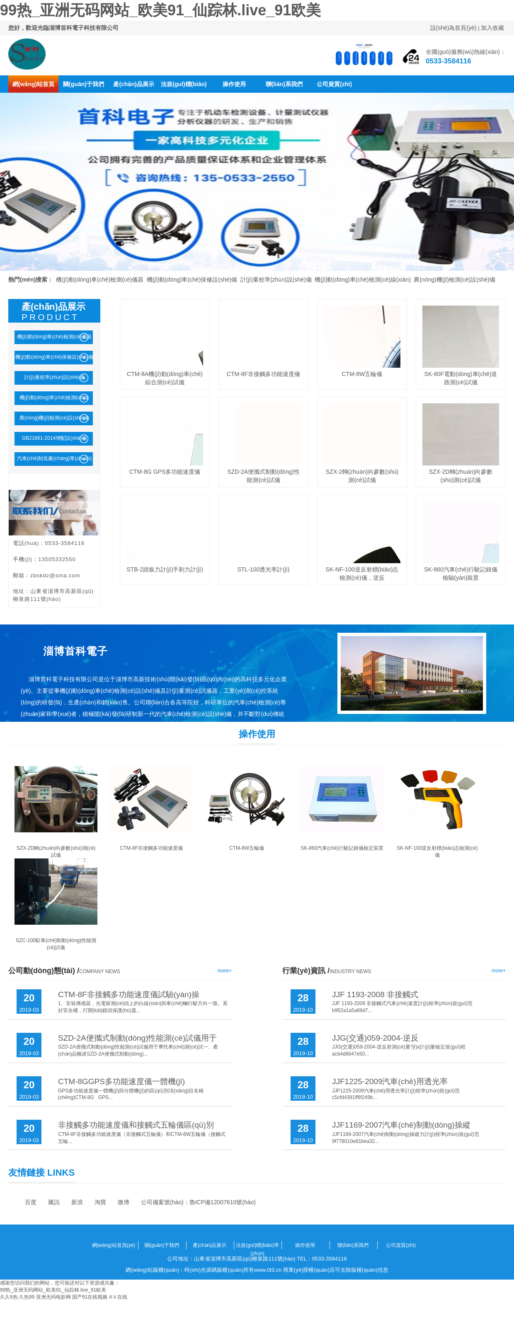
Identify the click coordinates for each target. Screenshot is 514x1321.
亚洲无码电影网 (53, 1297)
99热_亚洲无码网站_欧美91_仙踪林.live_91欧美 (160, 10)
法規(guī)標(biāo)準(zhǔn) (183, 87)
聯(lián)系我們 (284, 84)
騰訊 (54, 1202)
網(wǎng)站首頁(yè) (33, 87)
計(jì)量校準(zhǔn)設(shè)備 (276, 279)
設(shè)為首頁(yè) (453, 27)
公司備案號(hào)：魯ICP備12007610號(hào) (198, 1202)
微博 (123, 1202)
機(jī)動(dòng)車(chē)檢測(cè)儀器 (99, 279)
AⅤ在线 (118, 1297)
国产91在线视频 (89, 1297)
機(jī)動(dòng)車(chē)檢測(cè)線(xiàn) (363, 279)
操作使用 (234, 84)
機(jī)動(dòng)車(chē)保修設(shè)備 (192, 279)
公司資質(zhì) (334, 84)
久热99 (26, 1297)
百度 (30, 1202)
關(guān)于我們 (83, 84)
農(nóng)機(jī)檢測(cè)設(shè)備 (454, 279)
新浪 (77, 1202)
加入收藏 (492, 27)
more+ (225, 971)
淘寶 (100, 1202)
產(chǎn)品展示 (133, 84)
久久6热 (9, 1297)
